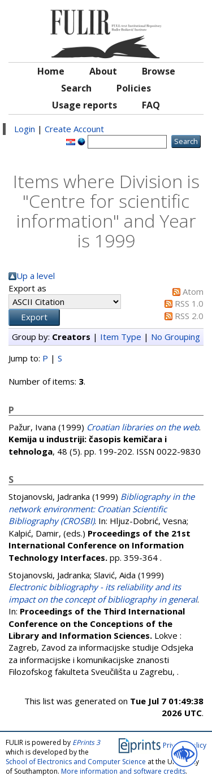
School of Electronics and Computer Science (76, 761)
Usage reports (84, 105)
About (103, 71)
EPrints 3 (86, 742)
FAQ (151, 105)
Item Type (120, 336)
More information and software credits (123, 771)
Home (50, 71)
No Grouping (175, 336)
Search (76, 88)
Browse (158, 71)
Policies (133, 88)
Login (24, 128)
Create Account (74, 128)
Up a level (35, 275)
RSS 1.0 (189, 303)
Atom (193, 291)
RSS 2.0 (189, 315)
